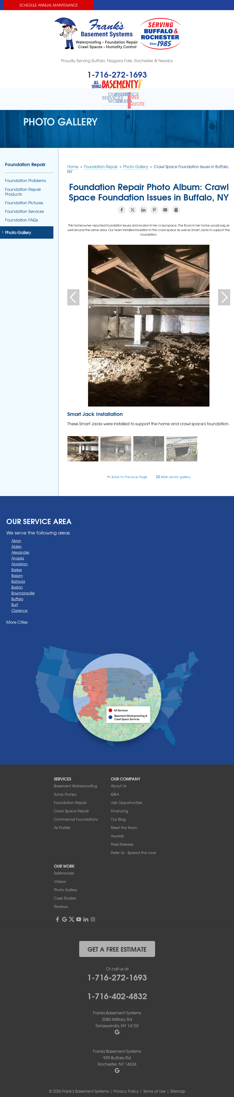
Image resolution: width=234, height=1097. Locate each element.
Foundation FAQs (21, 215)
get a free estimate (117, 944)
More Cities (17, 618)
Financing (119, 806)
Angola (17, 553)
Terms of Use (154, 1087)
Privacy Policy (126, 1087)
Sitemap (177, 1087)
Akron (16, 536)
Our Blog (118, 814)
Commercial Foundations (76, 814)
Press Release (122, 839)
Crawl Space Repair (71, 806)
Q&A (115, 789)
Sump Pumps (65, 789)
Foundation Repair (25, 159)
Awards (117, 831)
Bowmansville (23, 588)
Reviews (61, 901)
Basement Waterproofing (75, 781)
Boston (17, 582)
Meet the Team (124, 822)
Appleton (19, 559)
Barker (16, 565)
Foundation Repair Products (23, 187)
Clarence (19, 606)
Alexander (20, 547)
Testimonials (64, 868)
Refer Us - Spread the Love (133, 847)
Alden (16, 542)
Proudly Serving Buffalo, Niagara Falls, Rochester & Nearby (117, 60)
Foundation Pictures (24, 198)
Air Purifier (62, 822)
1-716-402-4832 (117, 991)
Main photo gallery (173, 472)
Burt (14, 600)
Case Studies (65, 893)
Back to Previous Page (127, 472)
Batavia (18, 576)
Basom (17, 571)
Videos (60, 876)
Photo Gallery (18, 228)
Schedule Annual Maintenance (48, 5)
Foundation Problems (25, 176)
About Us (118, 781)
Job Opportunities (126, 797)
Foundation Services (24, 207)
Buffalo (17, 594)
